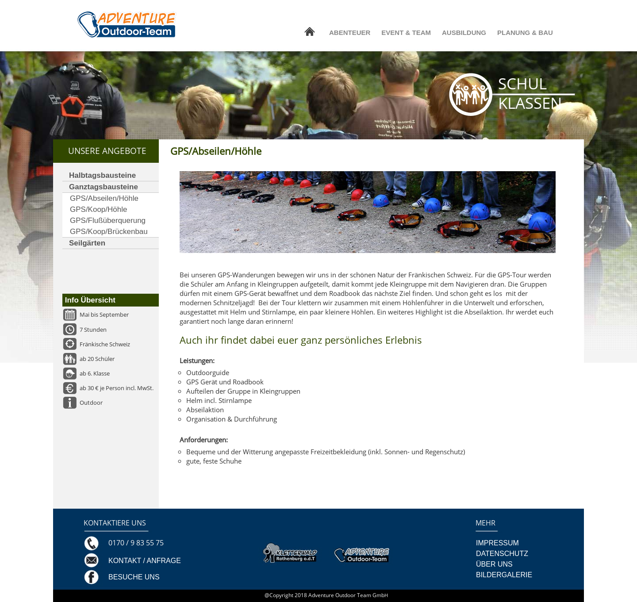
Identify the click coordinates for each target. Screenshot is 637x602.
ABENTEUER (349, 32)
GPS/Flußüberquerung (108, 220)
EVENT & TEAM (406, 32)
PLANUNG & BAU (525, 32)
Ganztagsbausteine (103, 187)
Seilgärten (87, 243)
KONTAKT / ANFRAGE (144, 560)
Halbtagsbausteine (102, 175)
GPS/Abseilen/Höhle (104, 198)
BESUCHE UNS (134, 577)
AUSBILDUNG (464, 32)
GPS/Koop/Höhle (98, 209)
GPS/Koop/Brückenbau (109, 231)
